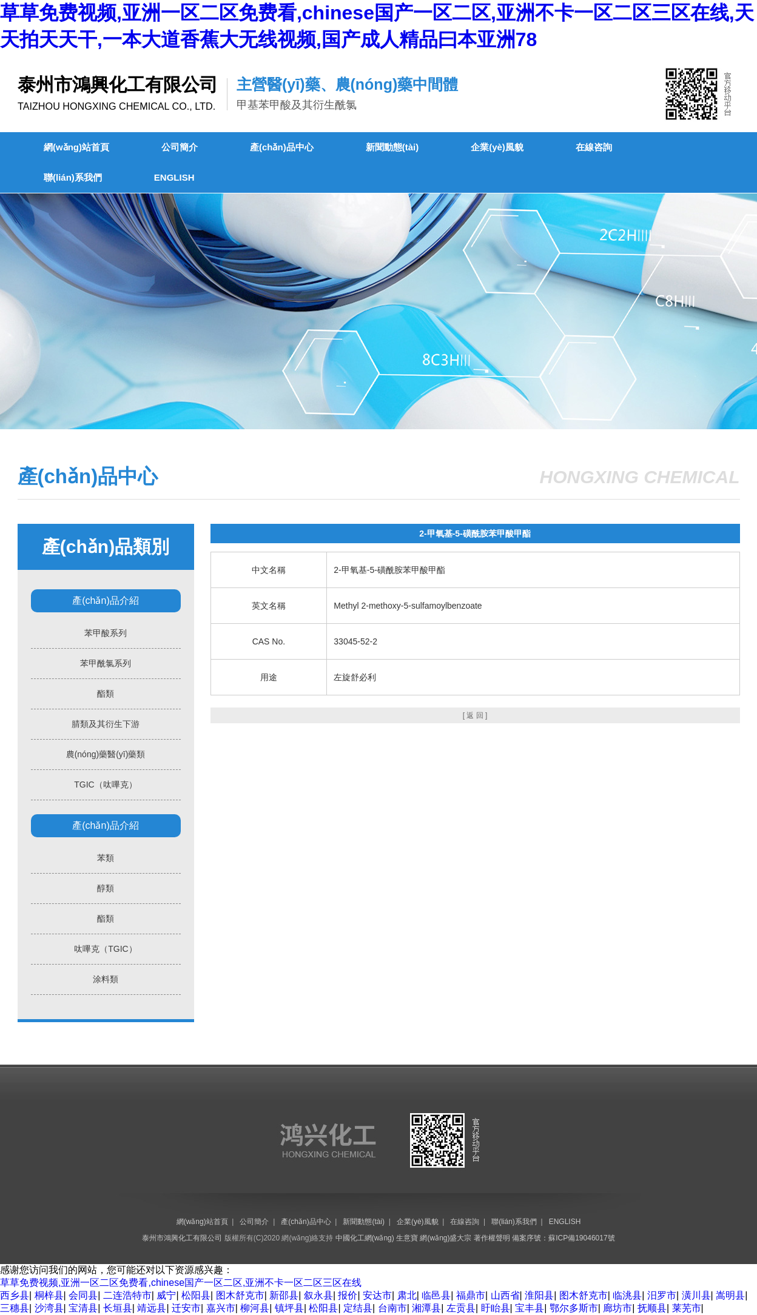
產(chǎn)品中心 (282, 147)
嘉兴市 (220, 1308)
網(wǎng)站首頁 (76, 147)
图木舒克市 (240, 1295)
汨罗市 (661, 1295)
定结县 (357, 1308)
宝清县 (83, 1308)
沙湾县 (49, 1308)
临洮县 (627, 1295)
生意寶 (407, 1238)
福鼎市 (470, 1295)
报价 (347, 1295)
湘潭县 (426, 1308)
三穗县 (14, 1308)
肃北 (407, 1295)
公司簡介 (179, 147)
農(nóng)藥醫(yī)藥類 (106, 754)
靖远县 (151, 1308)
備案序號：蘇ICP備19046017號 (563, 1238)
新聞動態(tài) (392, 147)
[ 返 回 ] (475, 715)
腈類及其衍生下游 (106, 724)
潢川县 (696, 1295)
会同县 (83, 1295)
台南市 (392, 1308)
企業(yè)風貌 (497, 147)
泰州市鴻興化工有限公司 (182, 1238)
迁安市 (186, 1308)
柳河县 (254, 1308)
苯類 (105, 858)
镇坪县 (289, 1308)
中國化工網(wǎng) (364, 1238)
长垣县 (117, 1308)
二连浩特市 (127, 1295)
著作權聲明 (492, 1238)
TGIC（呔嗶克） (105, 784)
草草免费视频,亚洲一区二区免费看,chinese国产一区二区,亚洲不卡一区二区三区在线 (181, 1282)
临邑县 (436, 1295)
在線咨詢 (594, 147)
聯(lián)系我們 (73, 177)
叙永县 (318, 1295)
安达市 (377, 1295)
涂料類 (105, 979)
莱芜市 (686, 1308)
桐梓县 (49, 1295)
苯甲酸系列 (105, 633)
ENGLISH (174, 177)
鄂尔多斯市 (574, 1308)
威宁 (166, 1295)
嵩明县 (730, 1295)
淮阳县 (539, 1295)
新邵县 (283, 1295)
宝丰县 (529, 1308)
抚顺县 (652, 1308)
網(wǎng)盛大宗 (445, 1238)
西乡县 (14, 1295)
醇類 (105, 888)
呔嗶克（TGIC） (105, 949)
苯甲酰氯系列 (105, 663)
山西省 (505, 1295)
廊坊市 (617, 1308)
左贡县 (461, 1308)
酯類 (105, 693)
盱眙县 (495, 1308)
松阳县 (195, 1295)
